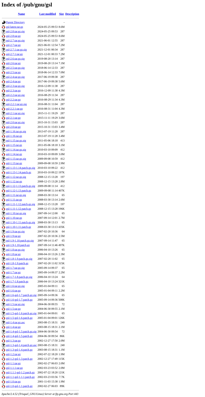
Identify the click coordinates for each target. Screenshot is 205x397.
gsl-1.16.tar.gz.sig (16, 131)
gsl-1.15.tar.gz (14, 145)
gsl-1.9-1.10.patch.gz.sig (20, 240)
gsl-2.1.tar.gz (13, 117)
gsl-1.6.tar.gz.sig (15, 286)
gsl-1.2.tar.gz (13, 354)
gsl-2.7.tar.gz (13, 45)
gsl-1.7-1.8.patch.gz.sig (19, 276)
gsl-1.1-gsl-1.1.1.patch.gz (20, 376)
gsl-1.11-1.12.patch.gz (18, 208)
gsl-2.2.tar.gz (13, 99)
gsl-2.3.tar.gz (13, 90)
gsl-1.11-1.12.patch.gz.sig (20, 204)
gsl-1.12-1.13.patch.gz (18, 190)
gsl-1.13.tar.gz (14, 163)
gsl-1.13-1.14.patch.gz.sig (20, 167)
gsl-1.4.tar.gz (13, 326)
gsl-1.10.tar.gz (14, 217)
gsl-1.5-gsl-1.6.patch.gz (19, 317)
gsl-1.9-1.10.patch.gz (18, 245)
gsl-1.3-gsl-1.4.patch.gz (19, 349)
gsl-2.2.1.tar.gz (14, 108)
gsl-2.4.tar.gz (13, 81)
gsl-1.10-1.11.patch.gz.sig (20, 222)
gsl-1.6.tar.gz (13, 290)
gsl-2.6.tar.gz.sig (15, 58)
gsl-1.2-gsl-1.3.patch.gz (19, 358)
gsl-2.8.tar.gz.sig (15, 31)
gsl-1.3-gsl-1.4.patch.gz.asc (21, 345)
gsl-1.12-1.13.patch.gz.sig (20, 186)
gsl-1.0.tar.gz (13, 381)
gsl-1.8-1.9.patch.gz (17, 263)
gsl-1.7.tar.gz (13, 272)
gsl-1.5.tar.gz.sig (15, 304)
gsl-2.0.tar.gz (13, 126)
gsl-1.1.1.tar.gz (14, 367)
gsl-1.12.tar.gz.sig (16, 176)
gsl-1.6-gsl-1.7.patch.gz (19, 299)
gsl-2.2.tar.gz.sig (15, 95)
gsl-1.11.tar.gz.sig (16, 195)
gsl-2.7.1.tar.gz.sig (16, 49)
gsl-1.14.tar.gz (14, 154)
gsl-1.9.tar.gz (13, 236)
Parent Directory (15, 22)
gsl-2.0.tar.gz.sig (15, 122)
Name (21, 13)
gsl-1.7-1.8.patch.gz (17, 281)
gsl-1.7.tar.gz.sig (15, 267)
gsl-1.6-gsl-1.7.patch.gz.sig (21, 295)
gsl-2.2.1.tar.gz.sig (16, 104)
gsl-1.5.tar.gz (13, 308)
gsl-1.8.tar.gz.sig (15, 249)
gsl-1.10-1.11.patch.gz (18, 226)
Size (61, 13)
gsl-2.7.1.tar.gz (14, 54)
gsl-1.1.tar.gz (13, 363)
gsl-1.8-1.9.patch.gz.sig (19, 258)
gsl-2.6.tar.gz (13, 63)
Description (72, 13)
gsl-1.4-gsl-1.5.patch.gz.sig (21, 331)
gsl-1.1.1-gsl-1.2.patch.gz (20, 372)
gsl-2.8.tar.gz (13, 35)
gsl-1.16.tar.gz (14, 135)
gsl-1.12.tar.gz (14, 181)
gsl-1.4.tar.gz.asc (15, 322)
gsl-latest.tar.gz (14, 26)
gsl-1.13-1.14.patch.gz (18, 172)
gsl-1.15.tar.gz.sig (16, 140)
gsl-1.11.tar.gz (14, 199)
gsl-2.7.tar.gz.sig (15, 40)
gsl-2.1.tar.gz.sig (15, 113)
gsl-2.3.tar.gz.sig (15, 85)
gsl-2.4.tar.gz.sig (15, 76)
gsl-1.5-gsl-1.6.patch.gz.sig (21, 313)
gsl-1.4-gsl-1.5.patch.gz (19, 336)
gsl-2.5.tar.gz (13, 72)
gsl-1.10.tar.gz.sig (16, 213)
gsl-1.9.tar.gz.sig (15, 231)
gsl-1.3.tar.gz (13, 340)
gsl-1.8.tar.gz (13, 254)
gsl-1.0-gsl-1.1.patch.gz (19, 386)
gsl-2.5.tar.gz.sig (15, 67)
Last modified (47, 13)
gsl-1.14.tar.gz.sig (16, 149)
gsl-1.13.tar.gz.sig (16, 158)
